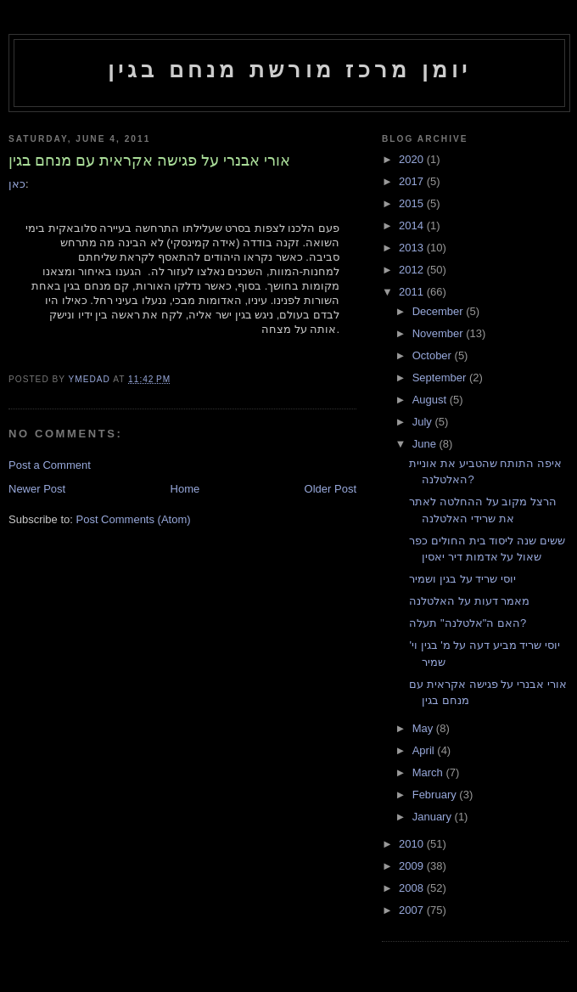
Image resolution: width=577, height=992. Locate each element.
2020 (413, 159)
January (433, 816)
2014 (413, 225)
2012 (413, 269)
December (439, 311)
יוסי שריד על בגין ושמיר (462, 578)
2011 (413, 291)
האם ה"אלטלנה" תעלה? (467, 623)
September (440, 377)
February (436, 794)
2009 (413, 866)
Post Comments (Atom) (133, 519)
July (423, 421)
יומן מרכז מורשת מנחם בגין (290, 69)
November (439, 333)
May (424, 728)
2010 (413, 843)
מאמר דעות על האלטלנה (469, 601)
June (426, 443)
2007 (413, 910)
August (431, 399)
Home (185, 488)
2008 (413, 888)
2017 (413, 181)
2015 (413, 203)
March (429, 772)
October (433, 355)
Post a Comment (49, 465)
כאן (16, 184)
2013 (413, 247)
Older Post (330, 488)
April (425, 750)
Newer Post (36, 488)
